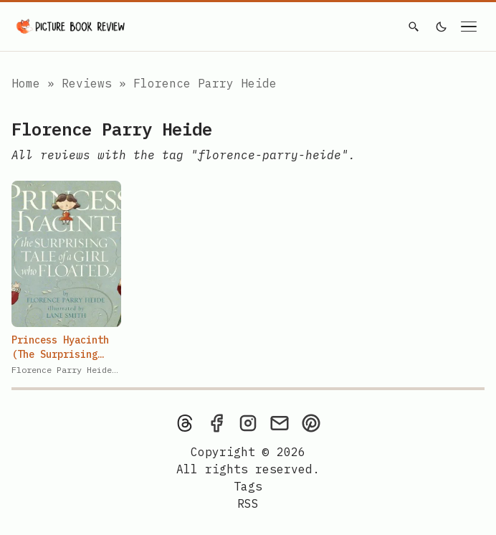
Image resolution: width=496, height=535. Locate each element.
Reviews (90, 83)
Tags (248, 486)
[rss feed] (248, 503)
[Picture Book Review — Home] (71, 26)
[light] (441, 26)
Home (25, 83)
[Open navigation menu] (469, 26)
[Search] (413, 26)
